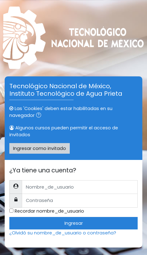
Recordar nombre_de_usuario (49, 211)
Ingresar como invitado (39, 148)
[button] (40, 115)
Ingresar (73, 223)
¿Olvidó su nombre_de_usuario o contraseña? (62, 233)
